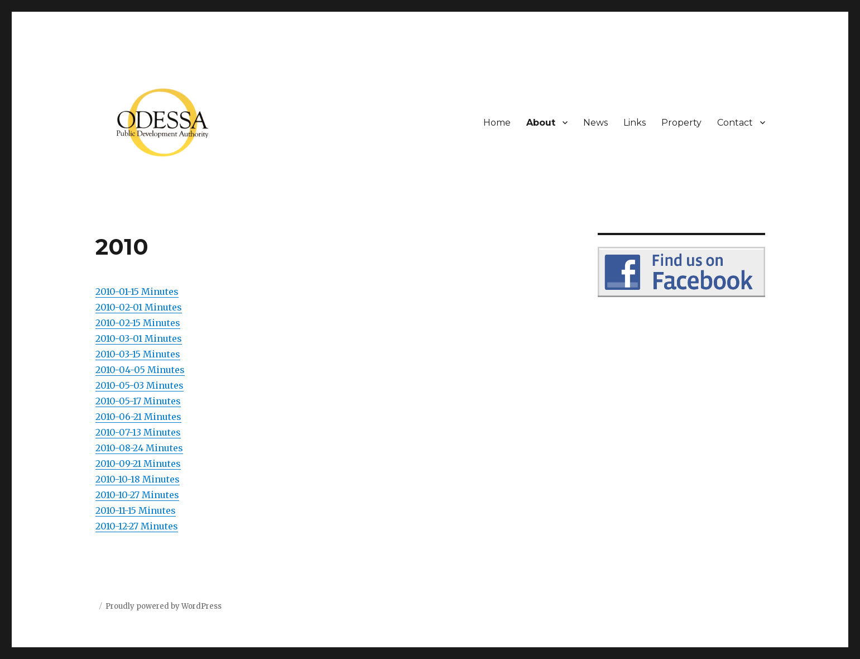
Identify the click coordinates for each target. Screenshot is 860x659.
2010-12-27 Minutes (136, 526)
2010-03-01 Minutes (138, 338)
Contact (735, 122)
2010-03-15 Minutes (137, 354)
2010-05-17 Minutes (138, 401)
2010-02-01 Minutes (138, 307)
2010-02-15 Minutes (137, 322)
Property (681, 122)
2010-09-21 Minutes (138, 463)
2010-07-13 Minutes (138, 432)
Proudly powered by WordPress (163, 606)
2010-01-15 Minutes (137, 291)
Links (634, 122)
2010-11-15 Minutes (135, 510)
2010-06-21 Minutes (138, 416)
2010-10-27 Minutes (137, 494)
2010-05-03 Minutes (139, 385)
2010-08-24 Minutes (139, 447)
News (595, 122)
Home (497, 122)
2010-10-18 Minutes (137, 479)
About (540, 122)
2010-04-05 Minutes (140, 369)
